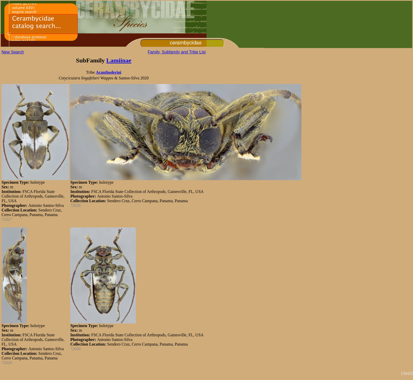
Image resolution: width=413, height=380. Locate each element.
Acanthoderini (108, 72)
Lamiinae (118, 60)
